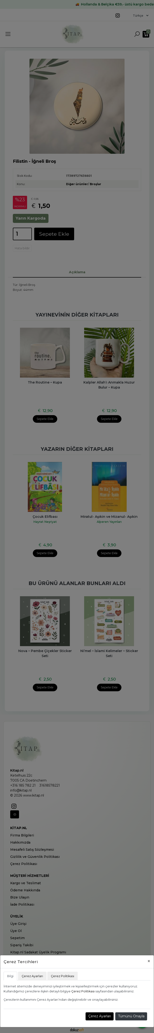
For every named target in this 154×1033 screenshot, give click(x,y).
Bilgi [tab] (10, 976)
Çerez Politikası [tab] (62, 976)
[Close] (149, 961)
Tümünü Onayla (131, 1016)
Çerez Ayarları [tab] (32, 976)
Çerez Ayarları (99, 1016)
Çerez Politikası (83, 991)
